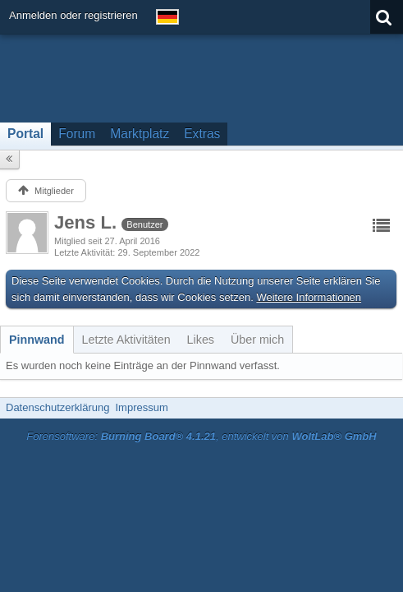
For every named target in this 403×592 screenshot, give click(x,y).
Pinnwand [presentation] (37, 339)
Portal (25, 134)
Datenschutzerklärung (57, 407)
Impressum (141, 407)
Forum (76, 134)
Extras (202, 134)
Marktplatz (139, 134)
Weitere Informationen (308, 297)
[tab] (37, 340)
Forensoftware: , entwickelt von (201, 436)
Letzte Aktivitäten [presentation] (126, 339)
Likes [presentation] (200, 339)
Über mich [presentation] (257, 339)
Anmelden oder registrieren (73, 15)
